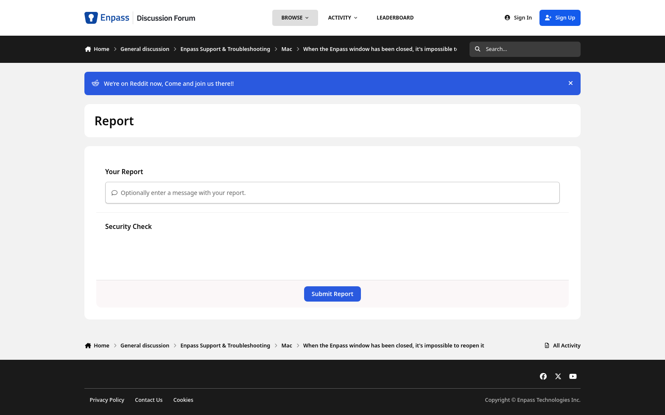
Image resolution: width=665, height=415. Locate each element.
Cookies (183, 400)
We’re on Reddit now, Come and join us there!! (163, 83)
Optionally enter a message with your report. (179, 193)
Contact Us (148, 400)
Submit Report (332, 294)
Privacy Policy (107, 400)
